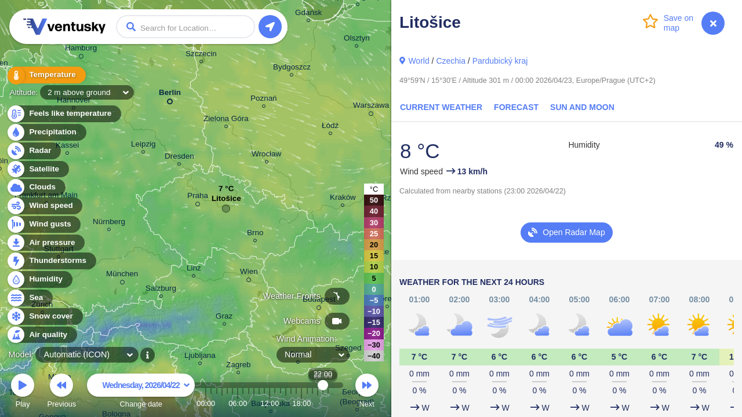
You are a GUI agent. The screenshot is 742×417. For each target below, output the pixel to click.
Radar (34, 150)
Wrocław (266, 155)
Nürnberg (109, 223)
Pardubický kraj (500, 60)
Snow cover (44, 316)
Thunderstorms (51, 261)
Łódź (330, 127)
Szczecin (201, 55)
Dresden (179, 158)
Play (22, 392)
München (122, 275)
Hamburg (81, 49)
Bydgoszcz (292, 69)
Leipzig (143, 146)
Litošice (226, 201)
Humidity (39, 279)
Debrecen (387, 300)
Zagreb (238, 366)
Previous (61, 392)
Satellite (37, 169)
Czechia (450, 60)
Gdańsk (308, 14)
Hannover (73, 102)
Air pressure (45, 243)
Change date (141, 392)
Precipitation (46, 132)
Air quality (41, 335)
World (418, 60)
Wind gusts (43, 224)
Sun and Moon (582, 107)
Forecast (516, 107)
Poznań (263, 100)
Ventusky (63, 26)
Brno (255, 234)
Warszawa (371, 107)
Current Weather (441, 107)
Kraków (343, 199)
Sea (29, 298)
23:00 (328, 403)
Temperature (46, 75)
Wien (249, 273)
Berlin (170, 94)
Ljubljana (200, 357)
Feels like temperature (63, 113)
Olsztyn (357, 40)
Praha (197, 197)
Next (367, 392)
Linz (194, 270)
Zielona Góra (226, 120)
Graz (224, 318)
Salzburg (161, 290)
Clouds (36, 187)
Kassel (67, 147)
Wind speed (44, 205)
